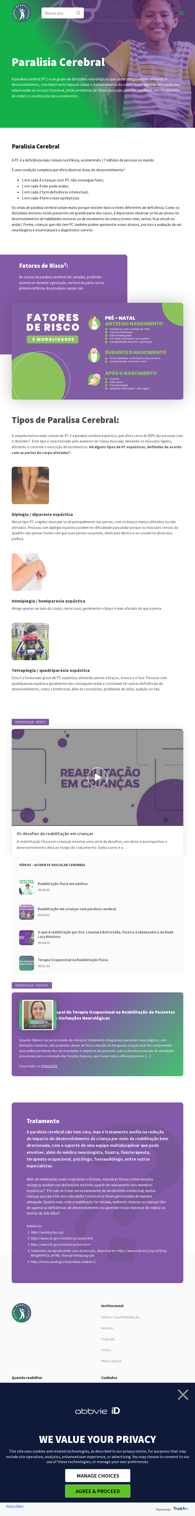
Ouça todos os (38, 1066)
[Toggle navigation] (181, 13)
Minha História (111, 1361)
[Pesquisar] (78, 12)
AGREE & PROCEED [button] (98, 1491)
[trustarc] (180, 1509)
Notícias (107, 1328)
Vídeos (106, 1350)
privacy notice (134, 1451)
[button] (183, 1394)
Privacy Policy (15, 1506)
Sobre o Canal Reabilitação (120, 1317)
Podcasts (108, 1339)
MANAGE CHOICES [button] (98, 1475)
